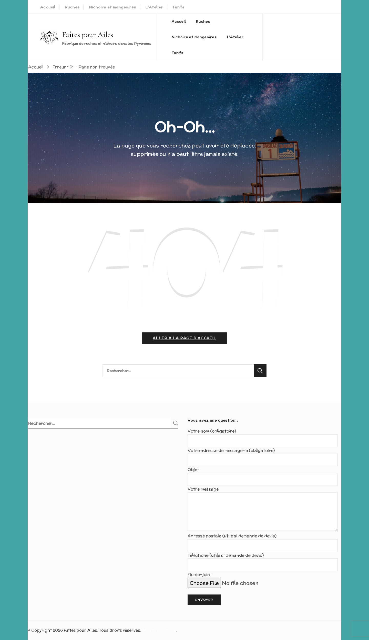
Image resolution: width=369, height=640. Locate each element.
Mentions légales (159, 630)
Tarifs (178, 7)
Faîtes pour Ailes (87, 34)
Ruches (72, 7)
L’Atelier (154, 7)
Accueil (47, 7)
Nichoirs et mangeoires (112, 7)
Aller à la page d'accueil (184, 338)
